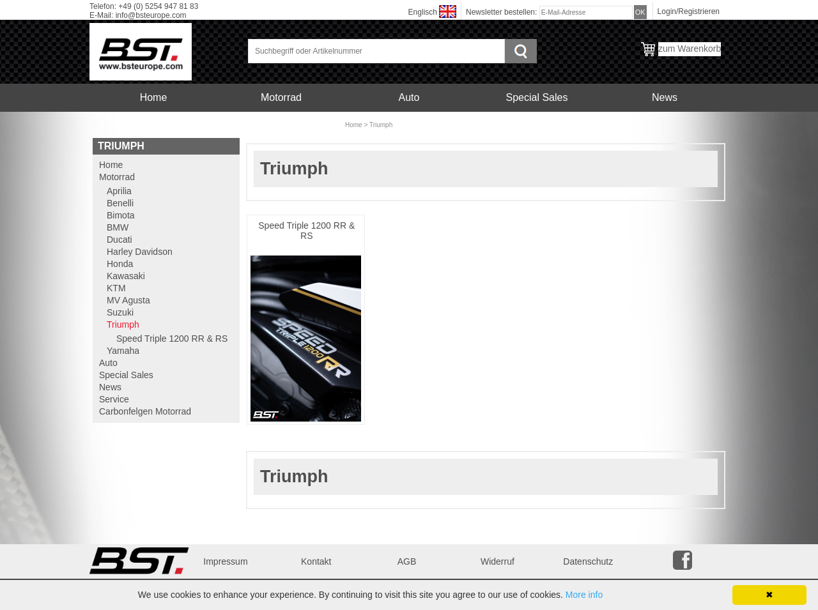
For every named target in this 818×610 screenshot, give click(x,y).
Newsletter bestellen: (502, 12)
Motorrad (281, 97)
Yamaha (123, 351)
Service (153, 125)
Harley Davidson (140, 252)
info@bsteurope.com (151, 15)
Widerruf (497, 561)
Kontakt (316, 561)
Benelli (120, 203)
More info (584, 595)
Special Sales (537, 97)
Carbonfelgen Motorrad (281, 125)
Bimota (121, 215)
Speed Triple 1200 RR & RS (306, 230)
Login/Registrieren (689, 11)
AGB (407, 561)
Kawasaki (126, 276)
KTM (116, 288)
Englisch (422, 12)
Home (153, 97)
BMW (117, 227)
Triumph (380, 124)
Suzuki (120, 312)
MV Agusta (128, 300)
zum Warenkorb (689, 48)
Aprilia (119, 191)
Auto (409, 97)
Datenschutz (588, 561)
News (664, 97)
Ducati (119, 239)
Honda (120, 264)
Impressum (225, 561)
